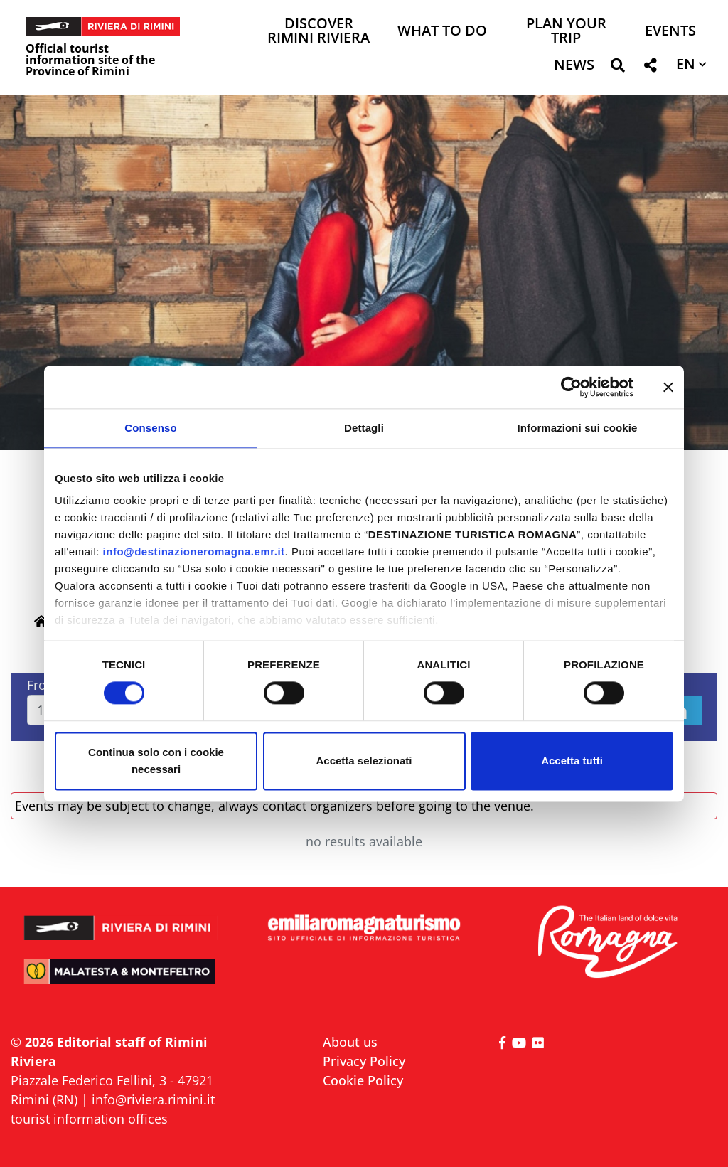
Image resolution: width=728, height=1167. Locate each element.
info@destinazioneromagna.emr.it (194, 551)
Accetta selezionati (364, 761)
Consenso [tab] (150, 428)
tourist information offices (89, 1118)
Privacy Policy (364, 1061)
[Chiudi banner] (668, 387)
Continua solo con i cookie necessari (156, 760)
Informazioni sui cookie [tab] (578, 428)
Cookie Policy (363, 1080)
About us (350, 1041)
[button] (617, 68)
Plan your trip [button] (566, 31)
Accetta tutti (572, 761)
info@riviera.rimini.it (153, 1099)
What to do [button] (442, 31)
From (42, 684)
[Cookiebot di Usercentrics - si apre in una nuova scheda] (571, 387)
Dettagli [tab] (364, 428)
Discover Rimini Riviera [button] (318, 31)
